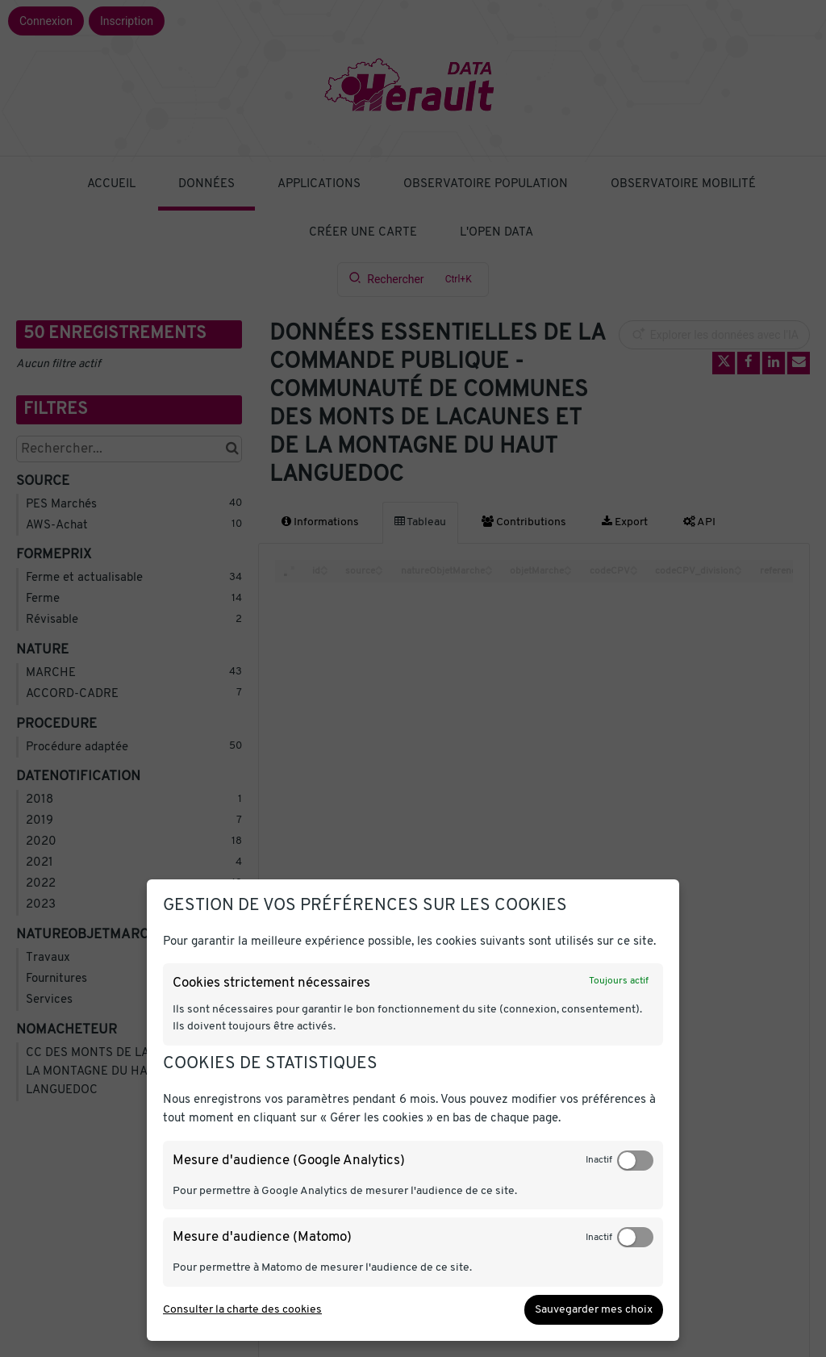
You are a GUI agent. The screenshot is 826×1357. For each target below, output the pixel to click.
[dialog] (413, 1110)
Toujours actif (619, 981)
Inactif (599, 1160)
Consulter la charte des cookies (242, 1310)
